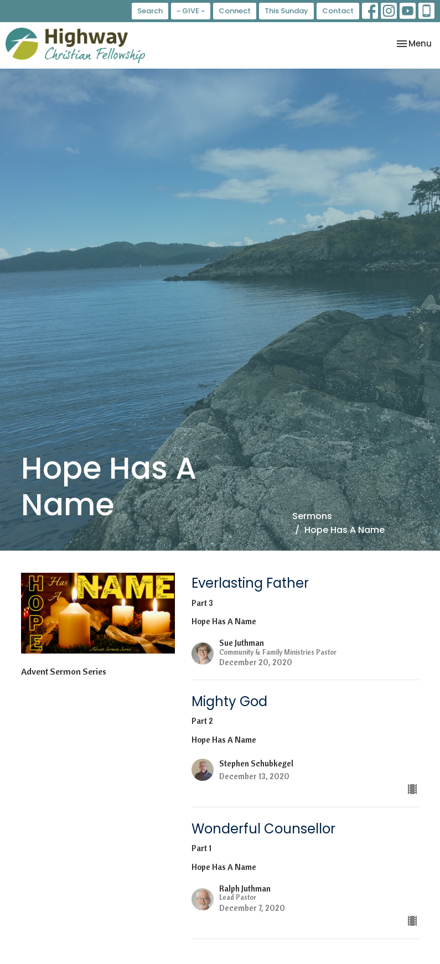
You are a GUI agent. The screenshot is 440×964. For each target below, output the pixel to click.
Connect (235, 11)
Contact (338, 11)
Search (150, 11)
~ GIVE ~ (191, 11)
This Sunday (286, 11)
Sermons (312, 516)
